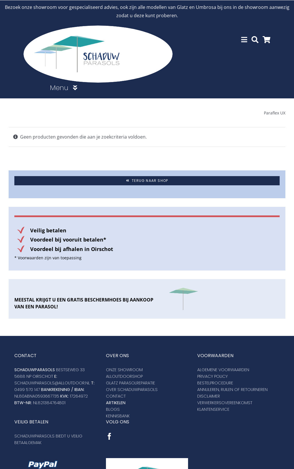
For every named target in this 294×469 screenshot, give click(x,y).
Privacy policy (212, 376)
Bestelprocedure (215, 383)
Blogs (113, 409)
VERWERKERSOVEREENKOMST (224, 402)
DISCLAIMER (208, 396)
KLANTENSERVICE (213, 409)
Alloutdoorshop (124, 376)
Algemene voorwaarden (223, 369)
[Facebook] (109, 436)
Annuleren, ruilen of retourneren (232, 389)
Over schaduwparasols (132, 389)
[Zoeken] (255, 39)
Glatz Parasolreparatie (130, 383)
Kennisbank (118, 416)
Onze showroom (124, 369)
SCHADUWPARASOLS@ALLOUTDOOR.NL (52, 383)
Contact (116, 396)
